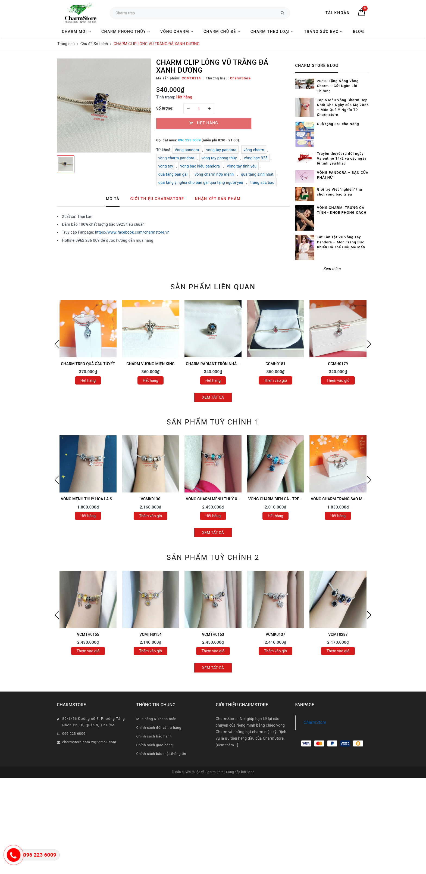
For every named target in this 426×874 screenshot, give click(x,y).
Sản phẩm (212, 287)
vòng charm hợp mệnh (214, 174)
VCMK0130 (150, 499)
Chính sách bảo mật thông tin (161, 754)
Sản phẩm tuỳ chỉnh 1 (213, 422)
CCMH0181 (275, 364)
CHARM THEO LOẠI (272, 31)
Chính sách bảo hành (154, 736)
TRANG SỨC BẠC (323, 31)
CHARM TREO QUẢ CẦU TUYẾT (88, 364)
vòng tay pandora (221, 150)
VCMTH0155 (88, 634)
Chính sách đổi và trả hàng (158, 728)
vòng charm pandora (176, 158)
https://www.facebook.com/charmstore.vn (132, 232)
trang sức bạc (262, 182)
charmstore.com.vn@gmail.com (89, 742)
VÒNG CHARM (176, 31)
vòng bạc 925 (256, 158)
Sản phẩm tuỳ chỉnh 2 (213, 557)
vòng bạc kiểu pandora (200, 166)
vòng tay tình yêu (242, 166)
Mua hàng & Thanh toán (156, 719)
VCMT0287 (338, 634)
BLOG (358, 31)
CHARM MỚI (76, 31)
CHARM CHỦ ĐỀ (221, 31)
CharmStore (315, 722)
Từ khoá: (164, 150)
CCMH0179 (338, 364)
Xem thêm (332, 268)
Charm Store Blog (317, 65)
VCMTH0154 (150, 634)
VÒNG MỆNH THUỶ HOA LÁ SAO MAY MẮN (98, 499)
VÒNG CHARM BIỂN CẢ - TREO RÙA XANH (285, 499)
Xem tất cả (213, 397)
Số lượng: (165, 108)
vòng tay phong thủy (219, 158)
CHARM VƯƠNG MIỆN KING (150, 364)
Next (369, 344)
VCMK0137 (275, 634)
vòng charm (253, 150)
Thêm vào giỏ (275, 380)
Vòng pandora (187, 150)
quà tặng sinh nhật (257, 174)
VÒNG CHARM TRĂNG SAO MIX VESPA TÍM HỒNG (354, 499)
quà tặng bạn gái (173, 174)
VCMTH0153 (213, 634)
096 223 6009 (189, 140)
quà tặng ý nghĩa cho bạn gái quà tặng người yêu (200, 182)
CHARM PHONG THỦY (125, 31)
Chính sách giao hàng (154, 745)
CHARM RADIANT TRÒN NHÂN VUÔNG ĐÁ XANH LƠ (231, 364)
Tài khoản (337, 13)
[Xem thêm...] (227, 745)
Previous (57, 344)
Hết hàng (88, 380)
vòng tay (165, 166)
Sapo (250, 772)
